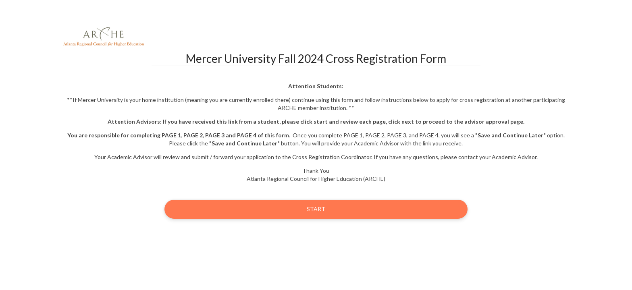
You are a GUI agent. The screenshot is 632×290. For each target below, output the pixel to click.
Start (316, 208)
